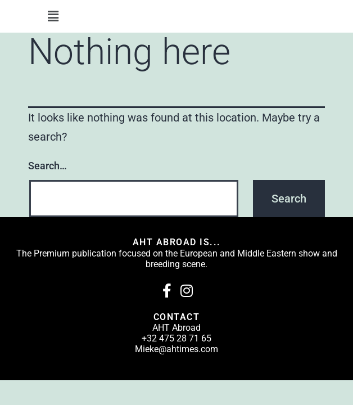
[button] (52, 16)
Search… (47, 166)
